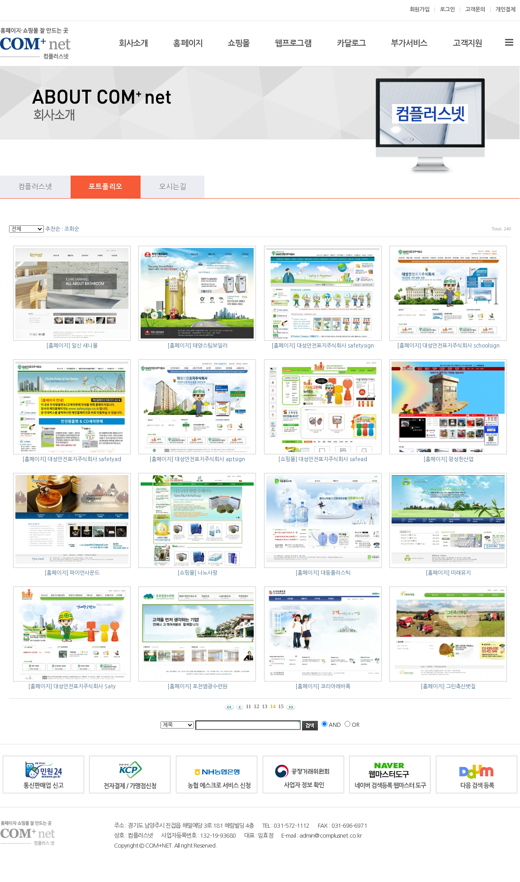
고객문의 (475, 9)
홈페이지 (187, 43)
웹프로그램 (293, 43)
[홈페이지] (58, 345)
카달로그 (351, 43)
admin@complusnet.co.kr (330, 836)
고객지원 (467, 43)
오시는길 (172, 186)
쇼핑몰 (239, 43)
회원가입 (420, 9)
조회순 (71, 229)
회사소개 (133, 43)
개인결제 (505, 9)
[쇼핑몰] (287, 459)
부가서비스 (409, 43)
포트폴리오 (106, 186)
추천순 (52, 229)
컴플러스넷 (35, 186)
